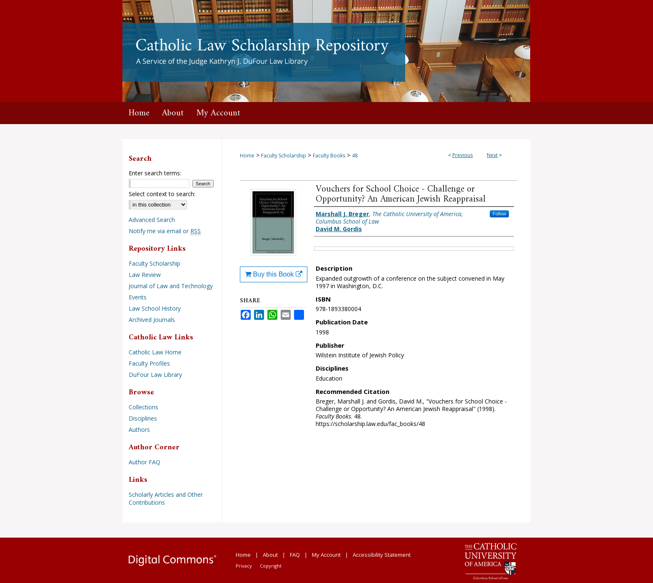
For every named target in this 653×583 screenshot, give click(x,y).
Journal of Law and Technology (171, 286)
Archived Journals (152, 320)
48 (355, 155)
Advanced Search (152, 220)
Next (492, 155)
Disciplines (143, 418)
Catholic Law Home (155, 352)
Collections (143, 407)
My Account (326, 554)
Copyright (271, 566)
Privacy (244, 566)
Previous (462, 155)
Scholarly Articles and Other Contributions (166, 498)
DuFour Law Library (155, 375)
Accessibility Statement (382, 554)
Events (138, 297)
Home (247, 155)
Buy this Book (273, 274)
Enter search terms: (155, 173)
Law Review (145, 275)
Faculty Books (329, 155)
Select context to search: (162, 194)
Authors (139, 430)
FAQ (295, 554)
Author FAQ (144, 462)
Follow (499, 213)
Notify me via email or (165, 231)
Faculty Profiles (149, 363)
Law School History (155, 308)
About (270, 554)
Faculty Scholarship (283, 155)
